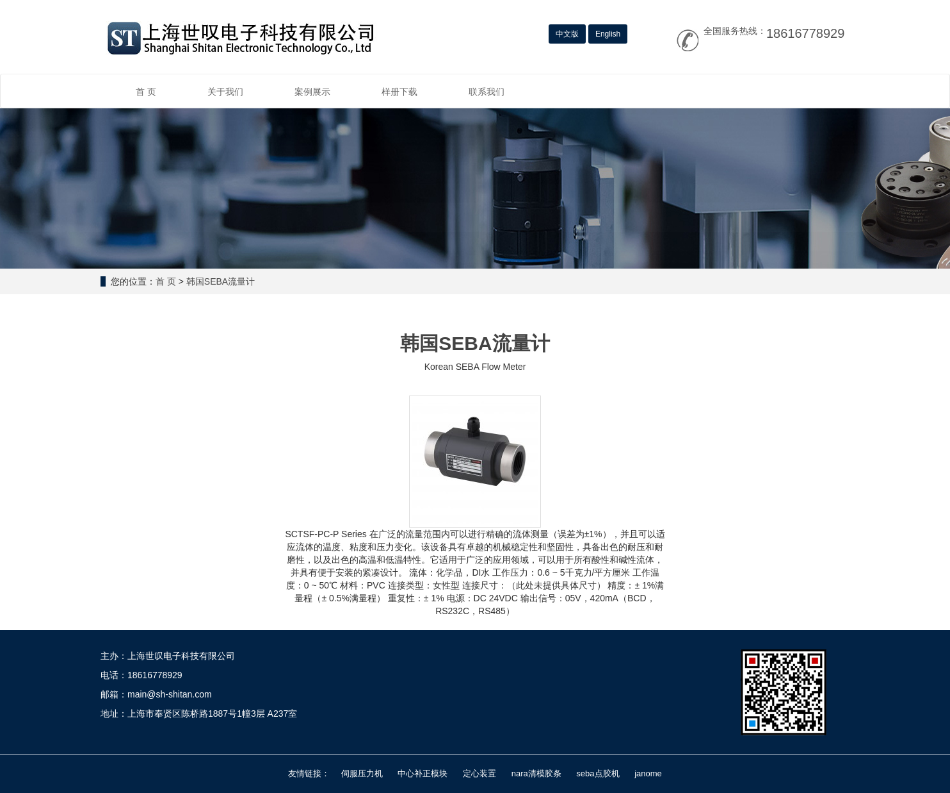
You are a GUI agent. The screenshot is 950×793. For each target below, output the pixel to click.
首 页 (146, 92)
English (607, 33)
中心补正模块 (422, 773)
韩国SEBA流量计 (220, 281)
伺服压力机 (362, 773)
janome (648, 773)
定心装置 (479, 773)
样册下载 (399, 92)
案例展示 (312, 92)
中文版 (567, 33)
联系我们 (486, 92)
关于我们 (225, 92)
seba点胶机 (597, 773)
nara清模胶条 (536, 773)
